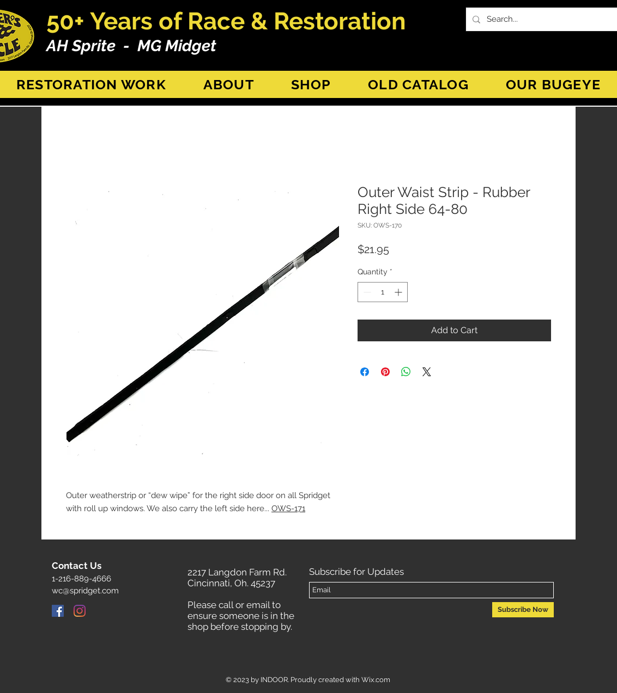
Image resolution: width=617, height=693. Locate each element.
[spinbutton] (382, 292)
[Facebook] (58, 611)
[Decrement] (366, 292)
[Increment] (399, 292)
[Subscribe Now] (523, 609)
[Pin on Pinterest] (385, 371)
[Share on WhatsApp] (406, 371)
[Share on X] (426, 371)
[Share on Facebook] (364, 371)
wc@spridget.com (85, 591)
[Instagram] (80, 611)
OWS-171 (288, 508)
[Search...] (547, 19)
